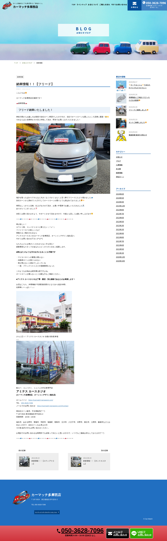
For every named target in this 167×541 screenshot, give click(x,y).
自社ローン (120, 177)
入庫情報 (119, 165)
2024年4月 (120, 202)
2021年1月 (120, 253)
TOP (74, 4)
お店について (93, 4)
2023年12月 (120, 206)
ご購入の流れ (105, 4)
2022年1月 (120, 229)
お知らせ (119, 157)
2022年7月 (120, 214)
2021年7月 (120, 241)
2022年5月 (120, 221)
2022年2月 (120, 225)
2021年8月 (120, 237)
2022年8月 (120, 210)
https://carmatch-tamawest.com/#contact (52, 406)
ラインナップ (82, 4)
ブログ (118, 161)
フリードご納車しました (138, 110)
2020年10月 (120, 261)
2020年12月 (120, 257)
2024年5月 (120, 198)
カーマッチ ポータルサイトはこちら (46, 512)
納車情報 (119, 173)
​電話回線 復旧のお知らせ (138, 135)
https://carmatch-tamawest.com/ (40, 400)
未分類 (118, 169)
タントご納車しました (138, 122)
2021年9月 (120, 233)
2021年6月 (120, 245)
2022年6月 (120, 217)
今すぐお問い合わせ (119, 4)
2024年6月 (120, 194)
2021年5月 (120, 249)
